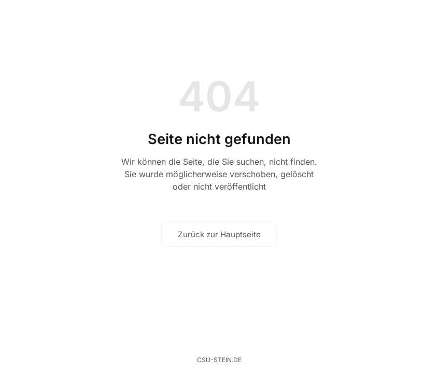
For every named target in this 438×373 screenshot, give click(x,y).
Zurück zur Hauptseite (219, 234)
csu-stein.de (219, 360)
